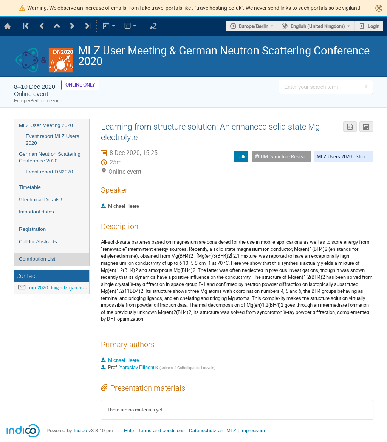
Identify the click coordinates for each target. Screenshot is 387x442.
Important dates (36, 212)
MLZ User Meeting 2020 (46, 125)
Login (373, 26)
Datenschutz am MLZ (212, 430)
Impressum (252, 430)
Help (129, 430)
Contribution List (37, 259)
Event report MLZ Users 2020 (52, 139)
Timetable (30, 187)
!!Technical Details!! (40, 199)
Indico (80, 430)
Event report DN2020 (49, 172)
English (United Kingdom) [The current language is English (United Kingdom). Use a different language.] (318, 26)
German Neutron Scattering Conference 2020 (49, 157)
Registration (32, 229)
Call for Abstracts (38, 241)
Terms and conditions (161, 430)
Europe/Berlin (253, 26)
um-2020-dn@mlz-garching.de (61, 287)
